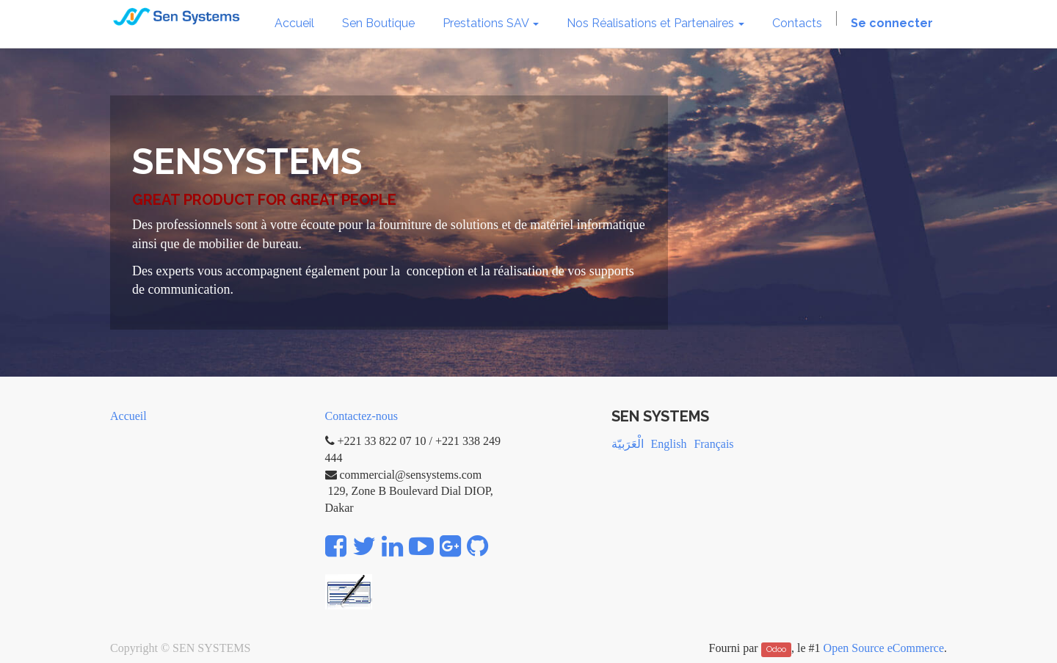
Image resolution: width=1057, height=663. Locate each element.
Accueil (128, 416)
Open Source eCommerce (884, 648)
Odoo (776, 649)
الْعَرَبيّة (627, 444)
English (669, 444)
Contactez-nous (362, 416)
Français (713, 444)
